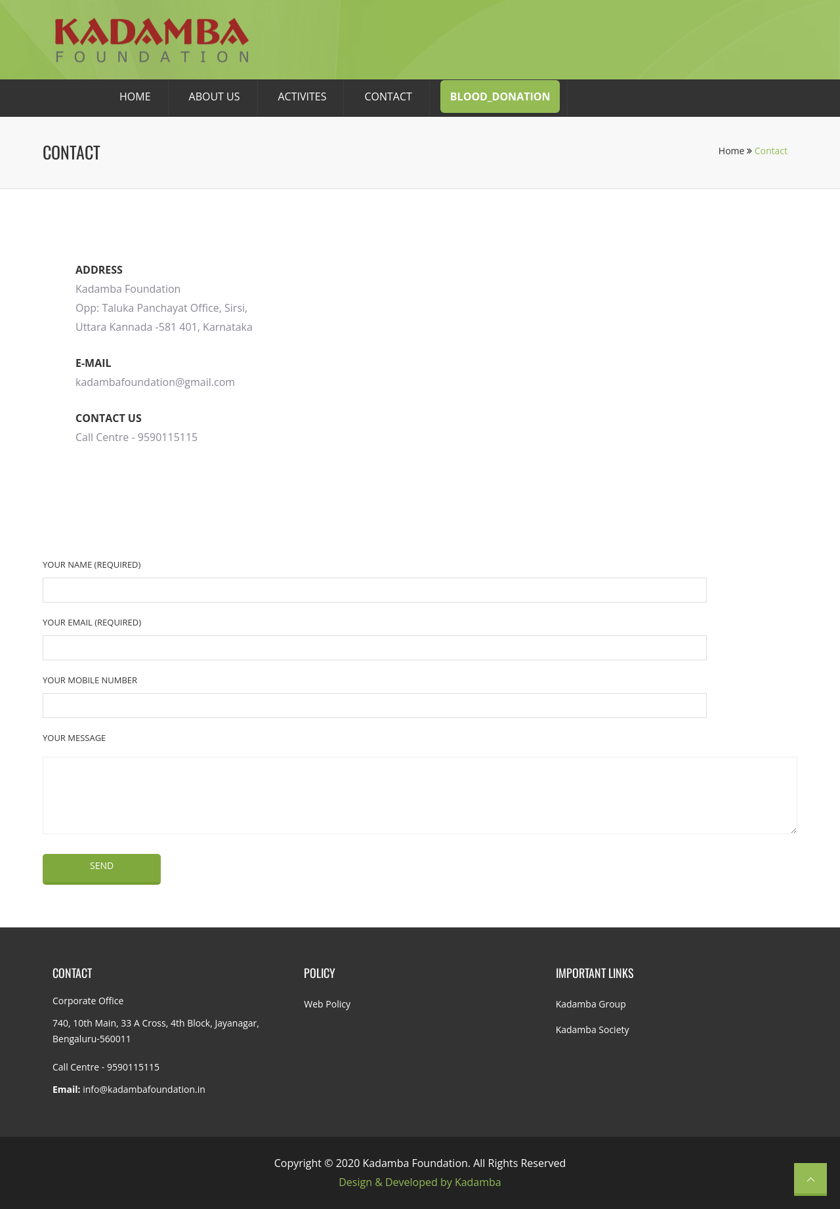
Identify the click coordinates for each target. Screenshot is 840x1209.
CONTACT (387, 96)
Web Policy (327, 1004)
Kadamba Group (591, 1004)
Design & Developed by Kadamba (420, 1182)
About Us (214, 96)
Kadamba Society (592, 1029)
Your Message (74, 738)
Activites (302, 96)
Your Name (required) (91, 564)
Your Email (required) (92, 622)
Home (735, 150)
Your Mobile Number (90, 680)
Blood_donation (500, 96)
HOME (135, 96)
